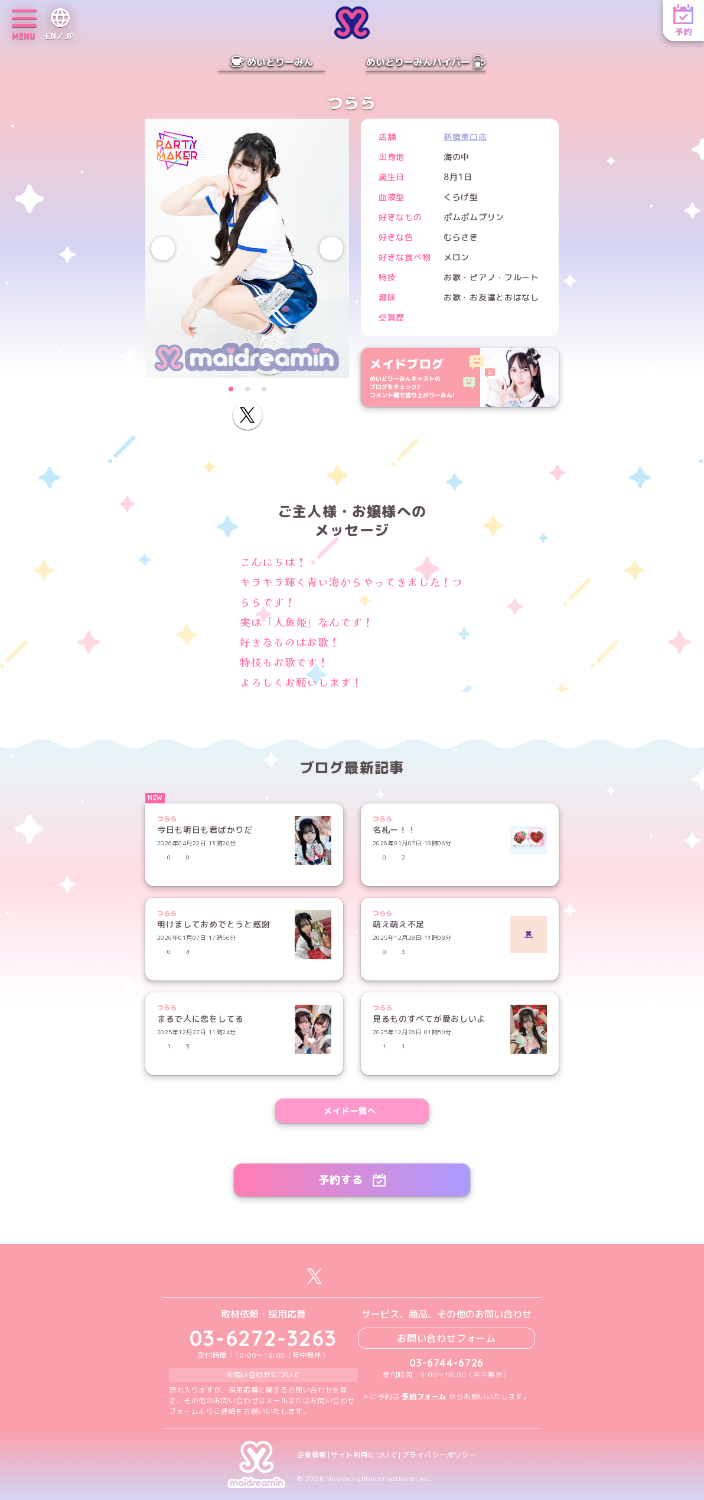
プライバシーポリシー (439, 1455)
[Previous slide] (163, 248)
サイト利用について (364, 1455)
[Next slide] (331, 248)
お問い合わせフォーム (446, 1338)
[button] (231, 389)
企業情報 (312, 1455)
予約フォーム (424, 1396)
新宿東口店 (465, 136)
